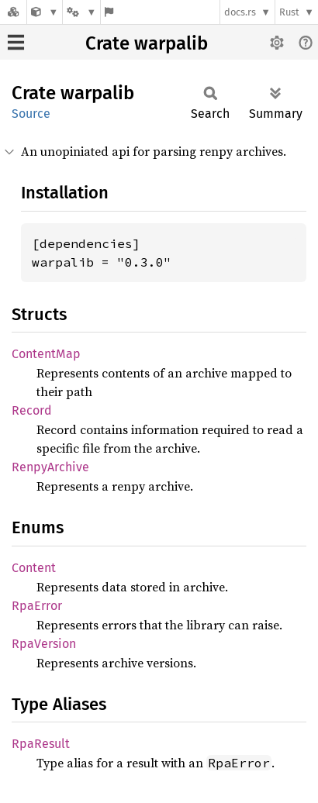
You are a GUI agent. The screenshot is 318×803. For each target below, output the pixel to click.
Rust (289, 12)
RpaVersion (44, 643)
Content (34, 567)
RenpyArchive (50, 467)
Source (31, 113)
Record (32, 410)
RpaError (37, 605)
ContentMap (46, 353)
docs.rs (240, 12)
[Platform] (81, 12)
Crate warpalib (146, 43)
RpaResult (41, 743)
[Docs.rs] (13, 12)
